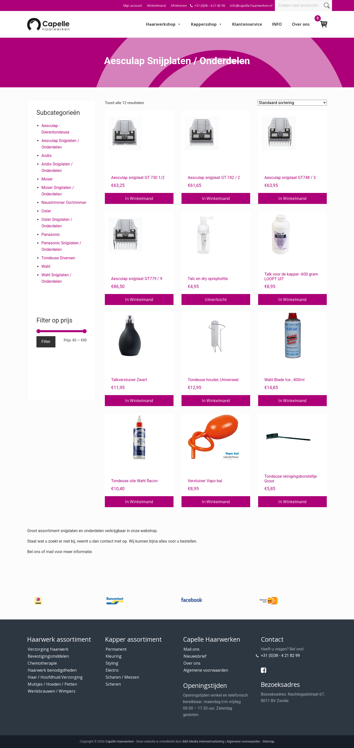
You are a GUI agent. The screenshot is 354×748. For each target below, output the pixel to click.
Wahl (45, 266)
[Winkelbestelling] (292, 103)
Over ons (301, 24)
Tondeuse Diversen (58, 258)
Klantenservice (247, 24)
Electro (112, 670)
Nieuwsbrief (194, 656)
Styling (112, 663)
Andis (46, 155)
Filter (45, 341)
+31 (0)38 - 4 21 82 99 (280, 655)
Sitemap (268, 741)
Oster (46, 211)
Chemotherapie (42, 663)
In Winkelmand (139, 198)
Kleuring (114, 656)
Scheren (113, 684)
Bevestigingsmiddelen (48, 656)
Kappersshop (206, 24)
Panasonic (50, 234)
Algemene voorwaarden (205, 670)
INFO (277, 24)
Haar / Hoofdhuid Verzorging (55, 677)
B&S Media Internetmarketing (203, 741)
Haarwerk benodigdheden (52, 670)
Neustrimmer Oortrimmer (63, 202)
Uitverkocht (216, 299)
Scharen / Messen (122, 677)
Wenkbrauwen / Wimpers (51, 691)
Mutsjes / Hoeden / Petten (52, 684)
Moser (47, 179)
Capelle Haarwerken (119, 741)
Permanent (116, 649)
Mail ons (191, 649)
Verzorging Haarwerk (48, 649)
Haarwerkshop (163, 24)
